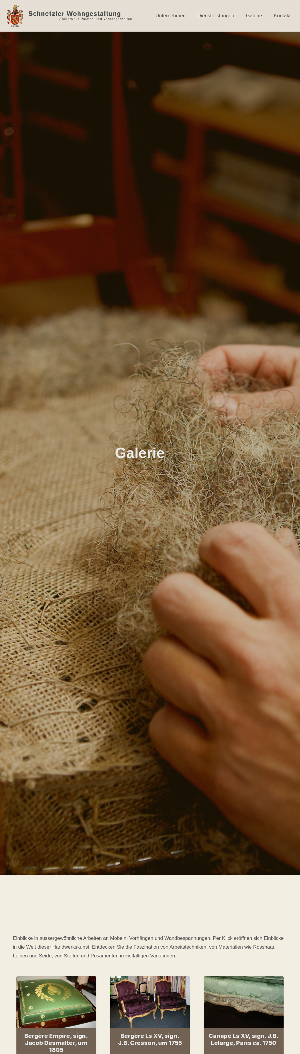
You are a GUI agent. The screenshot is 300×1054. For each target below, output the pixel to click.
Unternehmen (171, 15)
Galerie (254, 15)
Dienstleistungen (215, 15)
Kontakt (282, 15)
